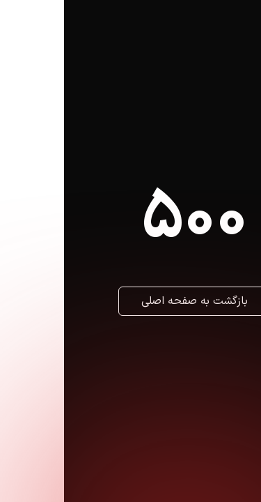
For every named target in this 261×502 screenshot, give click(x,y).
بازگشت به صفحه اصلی (130, 301)
